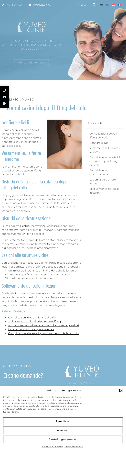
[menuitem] (101, 5)
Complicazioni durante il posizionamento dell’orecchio (43, 333)
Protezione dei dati (74, 446)
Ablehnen (63, 430)
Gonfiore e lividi (99, 142)
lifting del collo (52, 270)
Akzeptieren (63, 421)
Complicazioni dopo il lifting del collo (32, 317)
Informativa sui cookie (52, 446)
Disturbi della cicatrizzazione (98, 172)
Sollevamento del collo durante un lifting (34, 321)
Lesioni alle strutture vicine (102, 181)
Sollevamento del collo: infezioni (104, 190)
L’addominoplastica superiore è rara (31, 329)
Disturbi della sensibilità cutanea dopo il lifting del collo (104, 161)
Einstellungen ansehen (63, 439)
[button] (121, 390)
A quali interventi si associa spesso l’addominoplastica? (43, 325)
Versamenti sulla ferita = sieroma (104, 150)
